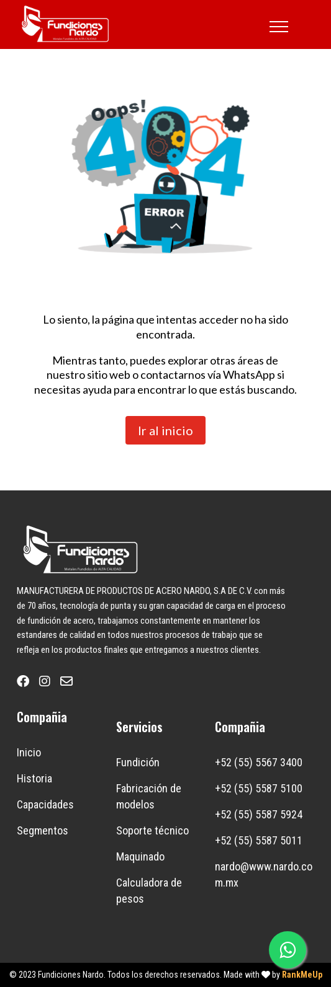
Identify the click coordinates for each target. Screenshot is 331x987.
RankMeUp (302, 975)
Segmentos (42, 830)
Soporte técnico (152, 830)
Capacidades (45, 804)
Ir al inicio (165, 430)
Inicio (29, 752)
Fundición (138, 762)
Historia (34, 778)
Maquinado (140, 856)
